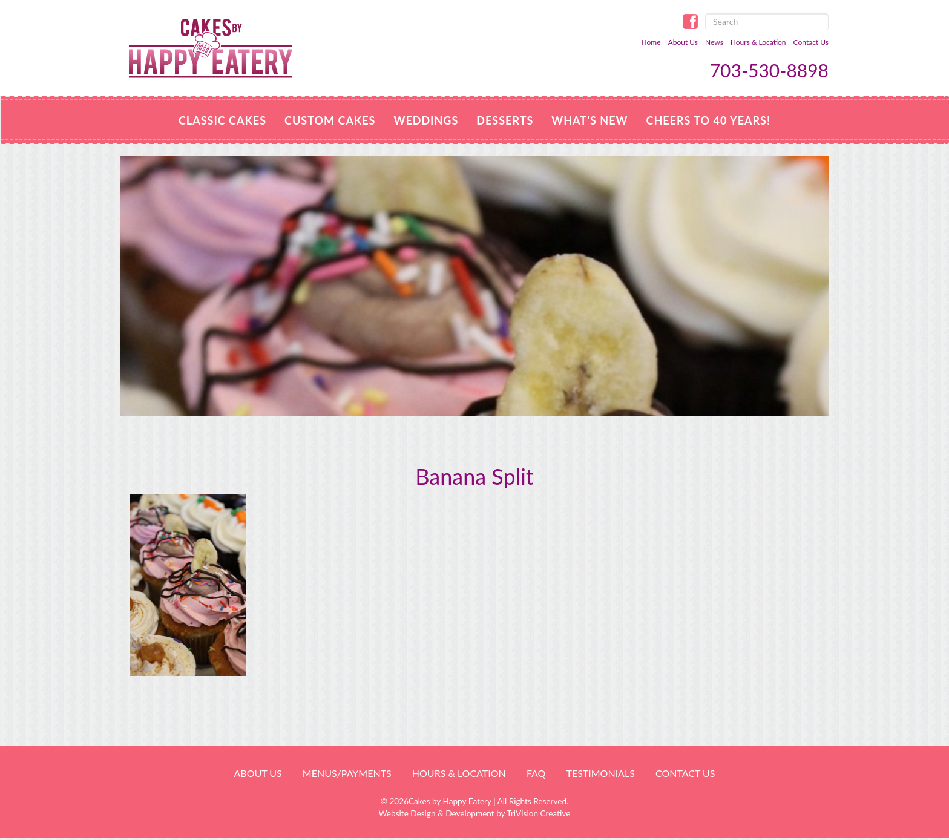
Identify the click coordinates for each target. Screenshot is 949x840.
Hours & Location (758, 42)
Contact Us (811, 42)
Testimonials (600, 773)
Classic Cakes (222, 120)
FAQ (536, 773)
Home (651, 42)
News (714, 42)
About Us (683, 42)
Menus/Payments (347, 773)
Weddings (425, 120)
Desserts (504, 120)
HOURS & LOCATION (459, 773)
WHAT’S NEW (589, 120)
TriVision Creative (538, 813)
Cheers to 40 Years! (708, 120)
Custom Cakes (329, 120)
